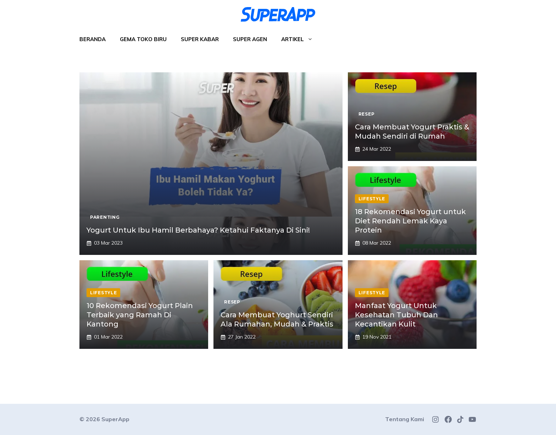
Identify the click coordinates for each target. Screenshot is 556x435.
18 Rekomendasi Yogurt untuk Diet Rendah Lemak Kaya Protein (410, 220)
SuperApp (115, 419)
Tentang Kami (404, 419)
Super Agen (250, 39)
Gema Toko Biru (143, 39)
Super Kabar (200, 39)
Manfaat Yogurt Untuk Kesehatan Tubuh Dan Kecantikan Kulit (396, 314)
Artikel (300, 39)
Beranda (92, 39)
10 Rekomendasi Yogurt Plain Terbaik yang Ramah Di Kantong (140, 314)
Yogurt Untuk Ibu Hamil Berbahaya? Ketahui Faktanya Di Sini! (198, 230)
